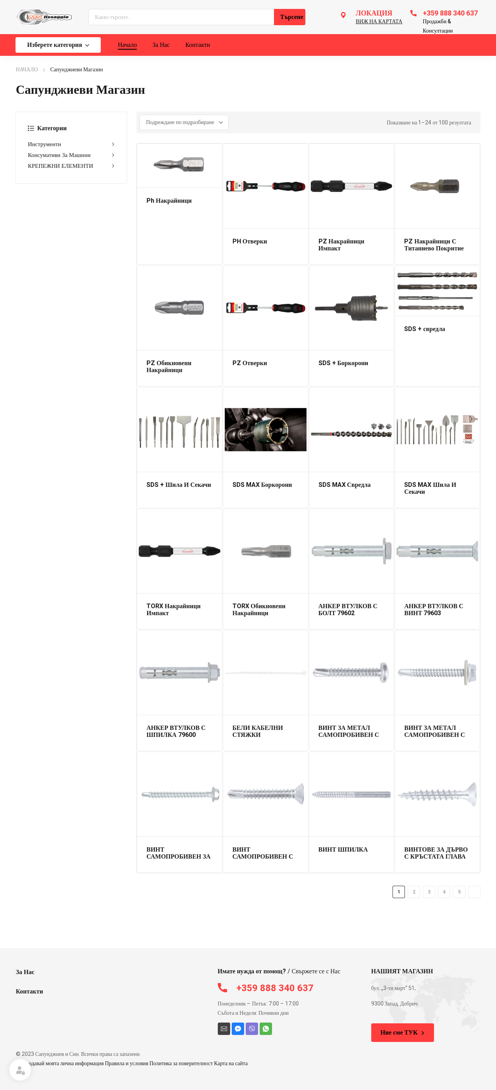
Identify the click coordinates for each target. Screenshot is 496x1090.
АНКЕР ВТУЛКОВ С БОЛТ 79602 (348, 610)
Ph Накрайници (169, 200)
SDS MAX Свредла (345, 485)
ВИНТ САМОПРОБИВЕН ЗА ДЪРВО (178, 856)
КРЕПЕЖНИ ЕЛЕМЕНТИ (71, 166)
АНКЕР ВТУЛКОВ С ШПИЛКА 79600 (176, 731)
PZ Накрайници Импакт (342, 245)
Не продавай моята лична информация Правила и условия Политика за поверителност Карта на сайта (132, 1063)
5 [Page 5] (459, 891)
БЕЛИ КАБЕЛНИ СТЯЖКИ (257, 731)
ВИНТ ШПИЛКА (343, 849)
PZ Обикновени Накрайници (168, 367)
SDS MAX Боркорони (262, 485)
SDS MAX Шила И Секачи (430, 488)
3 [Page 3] (429, 891)
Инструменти (71, 144)
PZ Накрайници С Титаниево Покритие (434, 245)
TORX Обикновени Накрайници (259, 610)
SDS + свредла (424, 329)
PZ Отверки (249, 363)
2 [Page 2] (414, 891)
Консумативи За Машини (71, 155)
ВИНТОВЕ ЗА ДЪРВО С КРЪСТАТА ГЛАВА (436, 853)
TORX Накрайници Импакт (173, 610)
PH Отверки (249, 241)
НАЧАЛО (27, 70)
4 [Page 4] (444, 891)
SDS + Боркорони (344, 363)
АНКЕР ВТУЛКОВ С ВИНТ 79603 (433, 610)
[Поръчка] (184, 122)
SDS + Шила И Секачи (178, 485)
